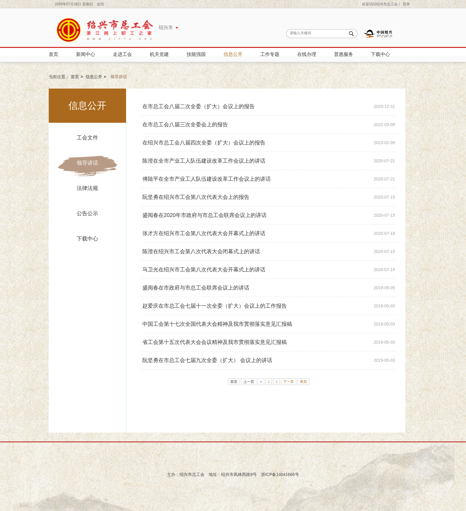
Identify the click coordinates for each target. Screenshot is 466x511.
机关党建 (159, 54)
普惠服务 (343, 54)
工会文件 (87, 138)
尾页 (303, 382)
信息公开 (233, 54)
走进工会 (122, 54)
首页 (53, 54)
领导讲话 (87, 163)
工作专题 (269, 54)
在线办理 (306, 54)
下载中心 (380, 54)
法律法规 (87, 188)
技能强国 (196, 54)
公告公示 (87, 213)
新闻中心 (85, 54)
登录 (406, 4)
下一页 (288, 382)
